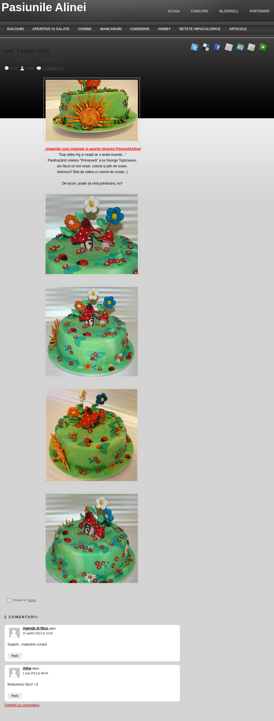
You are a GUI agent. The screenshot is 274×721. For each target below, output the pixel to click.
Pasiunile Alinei (43, 7)
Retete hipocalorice (200, 29)
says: (53, 628)
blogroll (229, 11)
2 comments (52, 68)
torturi (32, 600)
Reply (15, 655)
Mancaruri (110, 29)
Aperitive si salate (50, 29)
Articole (238, 29)
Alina (27, 668)
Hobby (164, 29)
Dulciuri (15, 29)
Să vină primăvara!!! (37, 60)
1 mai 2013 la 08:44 (35, 673)
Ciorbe (85, 29)
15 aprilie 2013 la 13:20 (38, 633)
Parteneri (259, 11)
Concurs (200, 11)
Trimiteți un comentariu (22, 705)
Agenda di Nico (36, 628)
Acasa (174, 11)
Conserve (139, 29)
